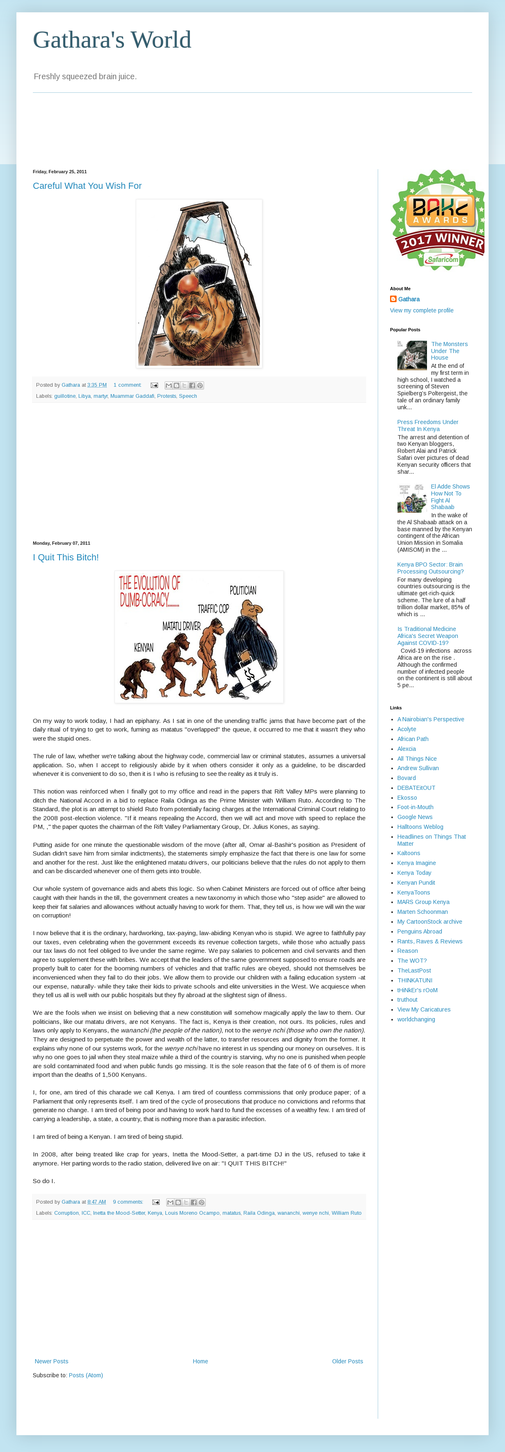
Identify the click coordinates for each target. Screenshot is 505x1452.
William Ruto (347, 1213)
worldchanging (416, 1019)
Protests (166, 396)
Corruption (66, 1213)
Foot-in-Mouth (415, 807)
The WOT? (412, 960)
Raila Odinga (259, 1213)
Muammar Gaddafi (132, 396)
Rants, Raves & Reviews (430, 941)
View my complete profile (422, 310)
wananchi (289, 1213)
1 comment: (128, 385)
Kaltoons (408, 853)
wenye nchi (316, 1213)
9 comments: (129, 1202)
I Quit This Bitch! (66, 557)
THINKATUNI (414, 980)
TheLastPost (414, 970)
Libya (84, 396)
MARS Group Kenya (423, 902)
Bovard (406, 778)
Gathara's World (112, 39)
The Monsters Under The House (449, 351)
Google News (415, 817)
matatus (232, 1213)
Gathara (409, 299)
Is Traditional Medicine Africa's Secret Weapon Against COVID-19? (427, 636)
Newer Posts (52, 1361)
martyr (101, 396)
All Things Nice (417, 758)
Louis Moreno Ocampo (192, 1213)
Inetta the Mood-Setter (119, 1213)
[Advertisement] (199, 471)
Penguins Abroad (419, 931)
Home (200, 1361)
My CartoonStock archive (429, 921)
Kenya (155, 1213)
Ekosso (407, 797)
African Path (413, 739)
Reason (407, 950)
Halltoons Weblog (420, 826)
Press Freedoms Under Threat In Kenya (428, 425)
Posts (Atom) (86, 1375)
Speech (188, 396)
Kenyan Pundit (416, 882)
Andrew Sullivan (418, 768)
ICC (86, 1213)
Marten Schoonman (422, 911)
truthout (407, 999)
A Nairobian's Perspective (430, 719)
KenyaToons (413, 892)
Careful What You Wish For (87, 186)
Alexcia (406, 748)
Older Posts (347, 1361)
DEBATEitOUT (416, 787)
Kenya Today (414, 872)
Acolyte (406, 729)
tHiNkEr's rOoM (417, 990)
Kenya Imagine (416, 863)
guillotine (65, 396)
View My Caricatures (424, 1009)
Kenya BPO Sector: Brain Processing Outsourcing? (430, 568)
